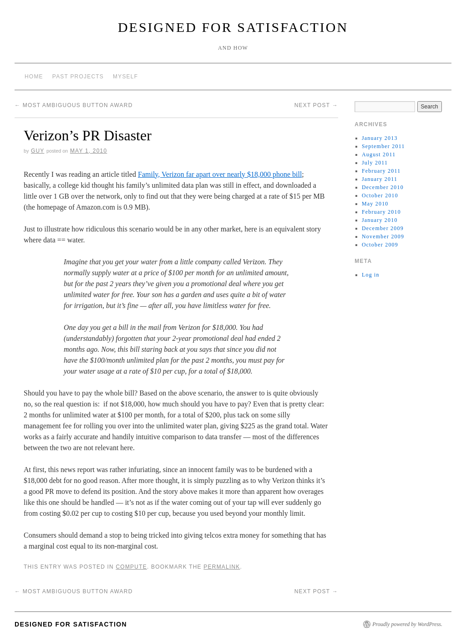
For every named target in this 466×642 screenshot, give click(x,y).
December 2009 (383, 228)
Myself (125, 76)
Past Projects (78, 76)
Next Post (316, 105)
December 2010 (383, 187)
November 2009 (383, 236)
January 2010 (380, 220)
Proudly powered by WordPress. (407, 624)
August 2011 (378, 154)
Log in (371, 275)
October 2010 (380, 195)
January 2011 (379, 179)
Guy (37, 151)
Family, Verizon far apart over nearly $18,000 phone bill (220, 174)
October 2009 (380, 244)
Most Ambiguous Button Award (74, 105)
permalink (221, 567)
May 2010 (375, 203)
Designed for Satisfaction (233, 27)
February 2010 (381, 212)
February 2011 (381, 171)
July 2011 (375, 162)
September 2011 (383, 146)
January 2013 (380, 138)
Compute (131, 567)
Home (34, 76)
